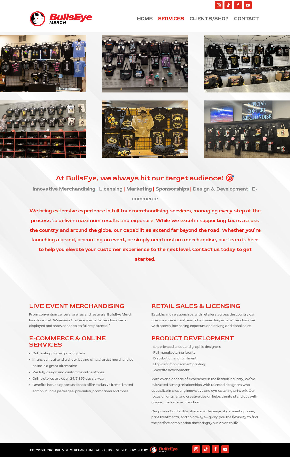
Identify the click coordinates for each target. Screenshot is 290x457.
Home (145, 18)
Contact (246, 18)
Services (171, 18)
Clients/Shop (209, 18)
